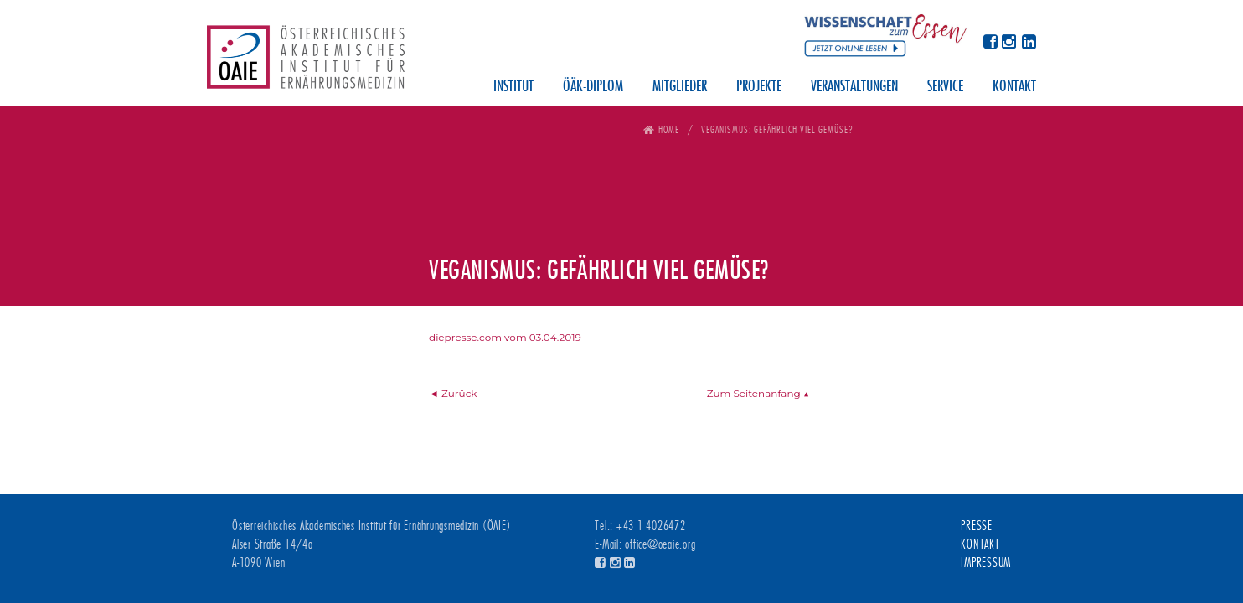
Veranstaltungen (854, 87)
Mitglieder (679, 87)
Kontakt (1014, 87)
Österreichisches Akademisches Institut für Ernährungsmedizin (306, 62)
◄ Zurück (453, 393)
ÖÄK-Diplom (593, 87)
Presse (977, 525)
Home (668, 129)
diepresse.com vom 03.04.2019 (505, 337)
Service (945, 87)
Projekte (758, 87)
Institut (513, 87)
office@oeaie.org (660, 544)
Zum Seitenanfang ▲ (758, 393)
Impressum (986, 562)
